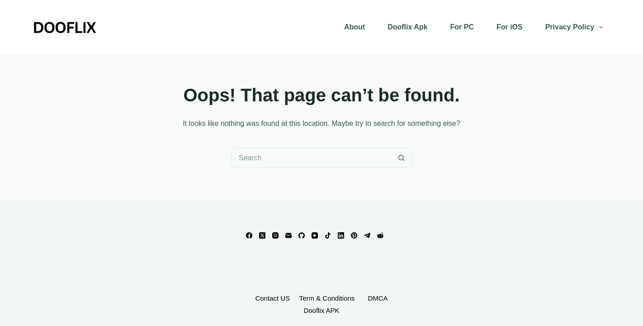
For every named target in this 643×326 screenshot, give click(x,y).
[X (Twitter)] (262, 235)
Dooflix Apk (407, 27)
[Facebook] (249, 235)
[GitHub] (301, 235)
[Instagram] (275, 235)
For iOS (509, 27)
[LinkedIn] (341, 235)
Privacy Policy (576, 27)
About (354, 27)
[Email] (288, 235)
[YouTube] (315, 235)
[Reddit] (380, 235)
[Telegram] (367, 235)
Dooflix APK (321, 310)
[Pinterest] (354, 235)
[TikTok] (328, 235)
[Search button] (402, 158)
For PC (461, 27)
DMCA (378, 298)
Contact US (272, 298)
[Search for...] (311, 158)
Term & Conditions (328, 298)
